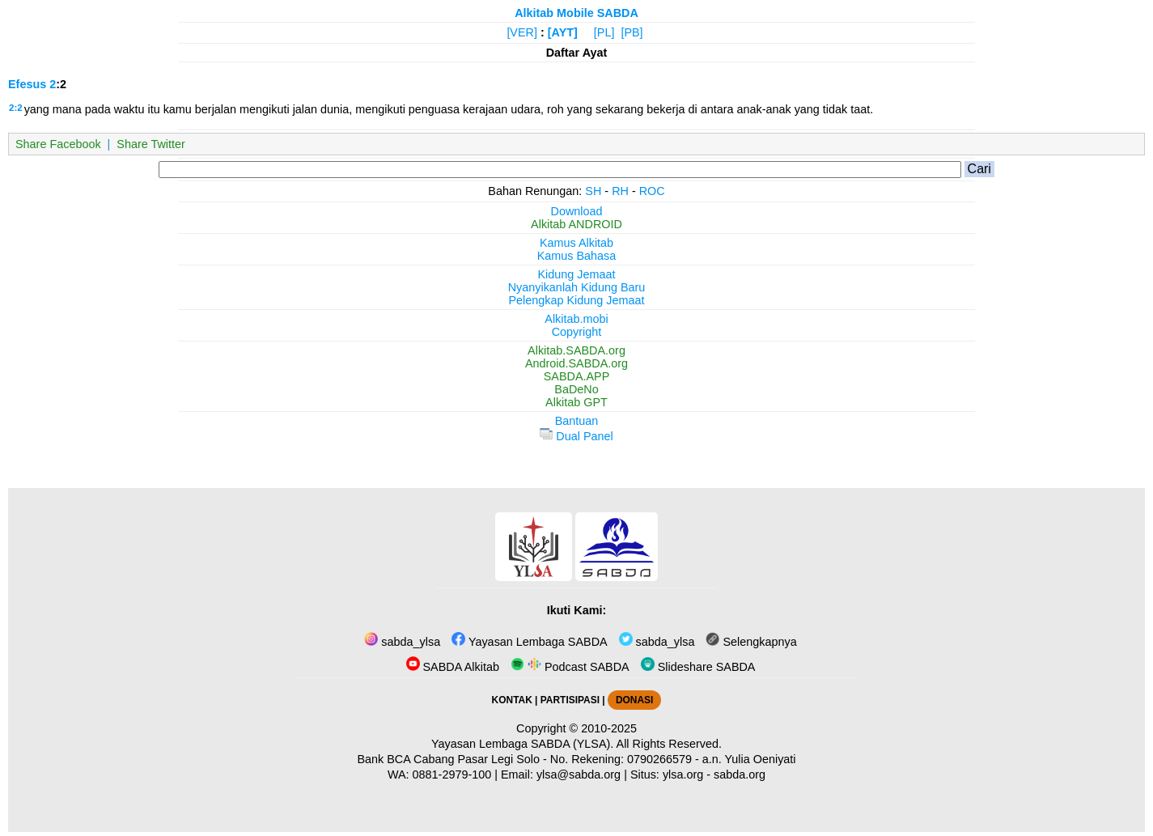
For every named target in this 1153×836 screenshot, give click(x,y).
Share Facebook (58, 144)
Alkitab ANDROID (576, 224)
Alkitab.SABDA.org (576, 350)
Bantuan (577, 420)
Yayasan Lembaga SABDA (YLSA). (522, 743)
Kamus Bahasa (577, 255)
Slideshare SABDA (698, 666)
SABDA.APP (577, 376)
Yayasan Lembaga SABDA (529, 641)
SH (593, 191)
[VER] (522, 32)
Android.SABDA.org (576, 363)
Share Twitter (151, 144)
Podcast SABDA (570, 666)
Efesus (27, 84)
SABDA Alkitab (452, 666)
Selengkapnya (751, 641)
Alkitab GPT (576, 402)
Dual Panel (576, 436)
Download (577, 211)
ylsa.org (683, 774)
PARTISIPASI (570, 700)
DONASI (634, 700)
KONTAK (512, 700)
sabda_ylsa (402, 641)
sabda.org (739, 774)
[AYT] (563, 32)
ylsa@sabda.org (578, 774)
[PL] (604, 32)
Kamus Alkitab (576, 242)
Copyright (577, 331)
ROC (652, 191)
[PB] (631, 32)
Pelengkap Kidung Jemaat (576, 300)
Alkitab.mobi (576, 318)
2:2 (16, 107)
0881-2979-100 (452, 774)
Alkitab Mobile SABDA (576, 12)
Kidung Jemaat (577, 274)
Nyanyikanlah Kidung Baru (577, 287)
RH (620, 191)
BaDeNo (576, 389)
